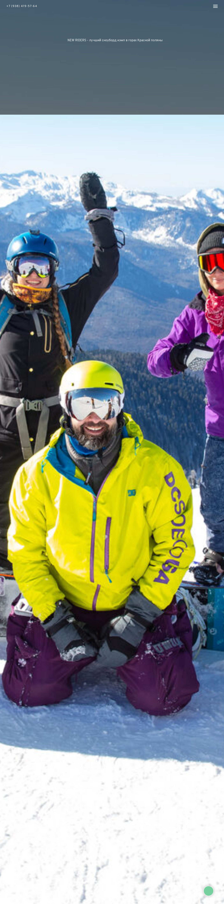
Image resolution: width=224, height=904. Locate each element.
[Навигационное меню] (215, 6)
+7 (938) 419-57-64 (21, 6)
